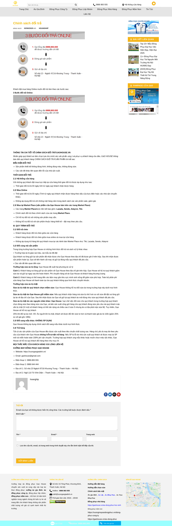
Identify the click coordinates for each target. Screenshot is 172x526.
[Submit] (76, 5)
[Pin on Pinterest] (119, 394)
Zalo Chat (58, 524)
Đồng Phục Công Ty (58, 9)
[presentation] (34, 453)
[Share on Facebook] (106, 394)
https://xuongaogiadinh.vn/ (35, 352)
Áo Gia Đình (39, 9)
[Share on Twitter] (110, 394)
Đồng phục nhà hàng (96, 502)
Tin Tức (149, 9)
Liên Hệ (87, 14)
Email (54, 434)
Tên (18, 434)
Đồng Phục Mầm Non (131, 9)
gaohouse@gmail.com (31, 356)
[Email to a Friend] (114, 394)
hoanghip (43, 28)
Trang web (90, 434)
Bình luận (20, 414)
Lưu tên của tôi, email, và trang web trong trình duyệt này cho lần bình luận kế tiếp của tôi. (57, 446)
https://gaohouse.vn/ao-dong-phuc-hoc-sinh (104, 505)
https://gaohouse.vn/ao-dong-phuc (102, 519)
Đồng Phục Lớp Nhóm (82, 9)
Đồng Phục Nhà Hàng (107, 9)
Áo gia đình (92, 495)
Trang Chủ (24, 9)
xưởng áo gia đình (34, 490)
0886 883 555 (102, 5)
